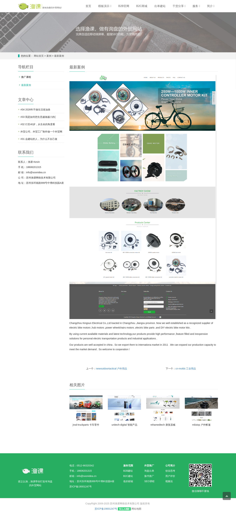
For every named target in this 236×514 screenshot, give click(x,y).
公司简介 (170, 465)
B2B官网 (123, 6)
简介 (210, 6)
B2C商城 (141, 6)
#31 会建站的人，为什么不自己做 (39, 139)
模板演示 (104, 6)
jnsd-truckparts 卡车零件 (86, 424)
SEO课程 (149, 481)
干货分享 (179, 6)
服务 (196, 6)
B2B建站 (128, 470)
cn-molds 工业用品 (186, 368)
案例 (49, 55)
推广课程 (26, 77)
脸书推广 (149, 476)
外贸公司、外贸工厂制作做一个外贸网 (41, 131)
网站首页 (39, 55)
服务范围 (128, 465)
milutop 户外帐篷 (201, 424)
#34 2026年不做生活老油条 (35, 109)
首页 (88, 6)
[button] (110, 6)
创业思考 (170, 470)
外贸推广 (149, 465)
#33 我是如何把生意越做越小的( (38, 117)
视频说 (169, 481)
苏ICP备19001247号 (106, 508)
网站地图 (136, 508)
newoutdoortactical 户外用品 (111, 368)
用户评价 (170, 476)
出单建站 (160, 6)
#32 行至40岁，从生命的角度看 (38, 124)
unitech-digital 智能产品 (124, 424)
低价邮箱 (128, 481)
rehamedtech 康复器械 (162, 424)
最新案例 (58, 55)
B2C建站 (128, 476)
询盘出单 (149, 470)
